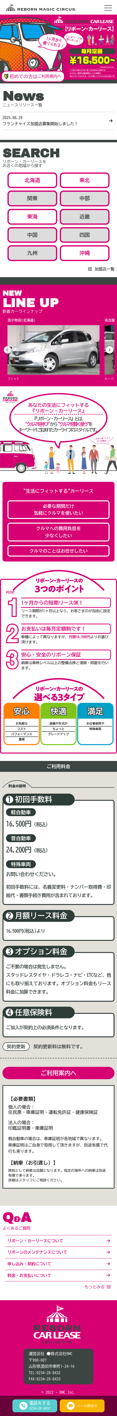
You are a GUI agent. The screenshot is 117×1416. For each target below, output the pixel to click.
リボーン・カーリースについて (35, 1241)
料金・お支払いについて (29, 1275)
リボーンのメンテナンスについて (37, 1252)
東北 (84, 180)
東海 (32, 216)
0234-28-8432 (48, 1373)
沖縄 (84, 253)
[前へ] (7, 350)
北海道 (32, 180)
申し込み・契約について (29, 1264)
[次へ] (109, 350)
